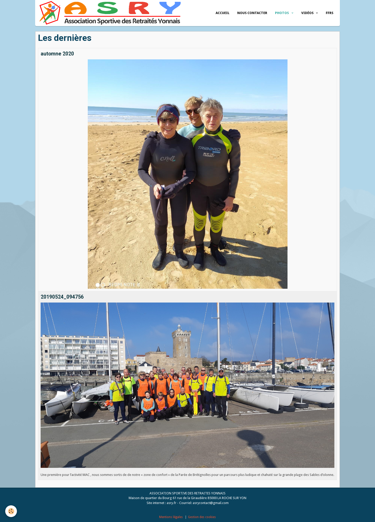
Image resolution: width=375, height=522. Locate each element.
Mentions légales (171, 517)
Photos (282, 13)
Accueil (222, 13)
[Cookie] (11, 511)
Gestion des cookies (202, 517)
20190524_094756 (62, 297)
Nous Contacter (252, 13)
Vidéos (307, 13)
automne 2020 (57, 54)
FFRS (329, 13)
